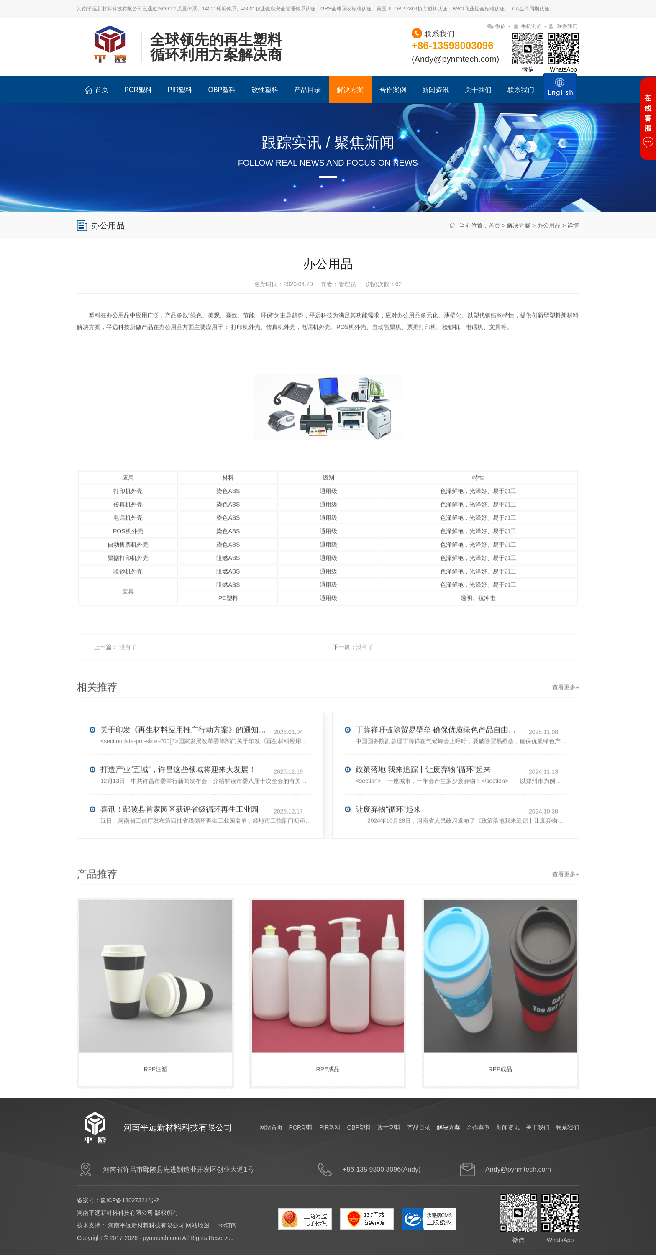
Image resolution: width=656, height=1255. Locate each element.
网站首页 (271, 1127)
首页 (96, 90)
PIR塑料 (180, 89)
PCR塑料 (138, 89)
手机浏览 (531, 26)
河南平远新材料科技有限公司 (146, 1225)
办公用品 (549, 225)
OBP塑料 (222, 89)
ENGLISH (560, 91)
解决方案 (350, 89)
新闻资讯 (435, 89)
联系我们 (567, 26)
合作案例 (392, 89)
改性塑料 (264, 89)
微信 (500, 26)
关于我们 (478, 89)
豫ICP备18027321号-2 (129, 1200)
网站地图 (197, 1225)
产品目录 (307, 89)
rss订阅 (227, 1225)
